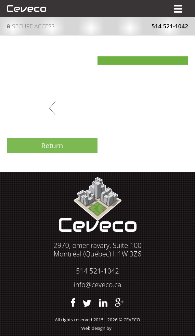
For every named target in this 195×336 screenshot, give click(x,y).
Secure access (33, 26)
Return (52, 145)
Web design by (96, 328)
